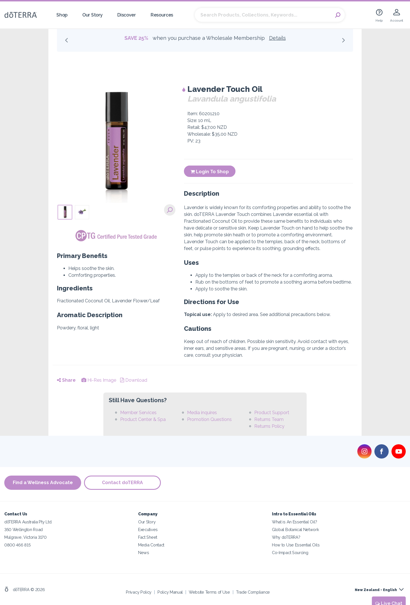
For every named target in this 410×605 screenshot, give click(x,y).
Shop (61, 15)
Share (66, 380)
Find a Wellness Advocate (43, 482)
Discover (126, 15)
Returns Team (269, 419)
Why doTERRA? (286, 537)
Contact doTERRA (122, 482)
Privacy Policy (138, 592)
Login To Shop (209, 171)
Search (338, 15)
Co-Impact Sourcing (290, 552)
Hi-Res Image (98, 380)
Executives (148, 529)
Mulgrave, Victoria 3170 (25, 537)
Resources (162, 15)
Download (133, 380)
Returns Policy (269, 426)
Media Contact (151, 544)
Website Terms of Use (209, 592)
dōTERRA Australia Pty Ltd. (28, 521)
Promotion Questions (209, 419)
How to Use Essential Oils (295, 544)
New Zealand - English (376, 590)
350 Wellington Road (23, 529)
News (143, 552)
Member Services (138, 412)
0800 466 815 (17, 544)
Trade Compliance (253, 592)
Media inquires (202, 412)
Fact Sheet (147, 537)
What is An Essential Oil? (294, 521)
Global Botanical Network (295, 529)
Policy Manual (170, 592)
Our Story (92, 15)
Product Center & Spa (143, 419)
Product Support (271, 412)
